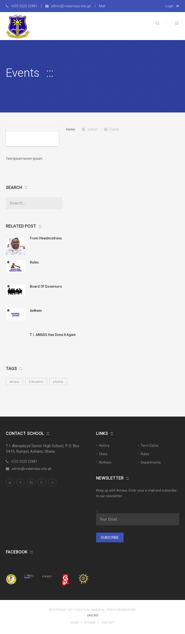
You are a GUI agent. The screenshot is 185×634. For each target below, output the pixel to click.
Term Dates (150, 445)
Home (70, 129)
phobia (58, 381)
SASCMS (92, 615)
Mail (102, 6)
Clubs (103, 454)
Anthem (36, 311)
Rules (34, 262)
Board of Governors (46, 286)
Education (36, 381)
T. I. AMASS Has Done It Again (53, 335)
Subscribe (110, 537)
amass (14, 381)
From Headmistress (46, 238)
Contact (108, 622)
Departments (151, 462)
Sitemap (90, 622)
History (104, 445)
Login (172, 6)
